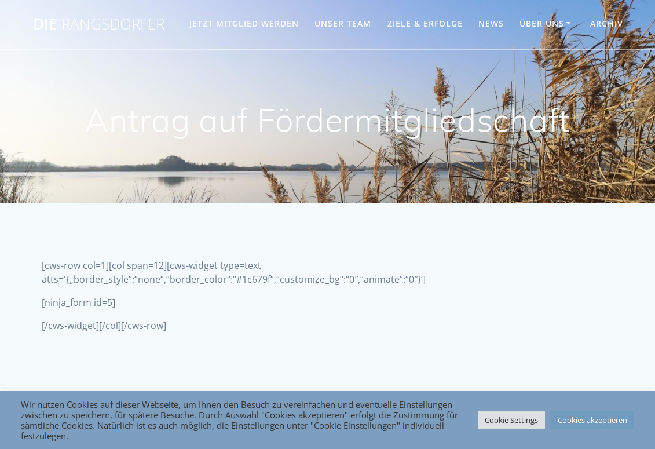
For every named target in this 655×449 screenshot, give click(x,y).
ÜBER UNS (541, 23)
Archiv (606, 23)
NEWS (491, 23)
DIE (98, 24)
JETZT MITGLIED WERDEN (244, 23)
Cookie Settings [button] (511, 420)
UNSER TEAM (342, 23)
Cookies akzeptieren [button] (592, 420)
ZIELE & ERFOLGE (425, 23)
